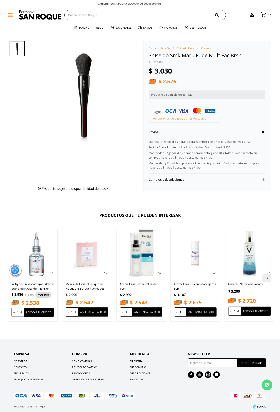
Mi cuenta (136, 361)
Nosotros (20, 361)
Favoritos (136, 379)
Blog (99, 28)
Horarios (170, 28)
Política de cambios (84, 367)
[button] (220, 15)
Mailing (84, 28)
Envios (147, 28)
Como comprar (82, 361)
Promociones (81, 373)
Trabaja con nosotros (28, 379)
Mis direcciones (140, 373)
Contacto (20, 367)
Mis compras (138, 367)
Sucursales (123, 28)
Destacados (198, 28)
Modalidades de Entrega (88, 379)
